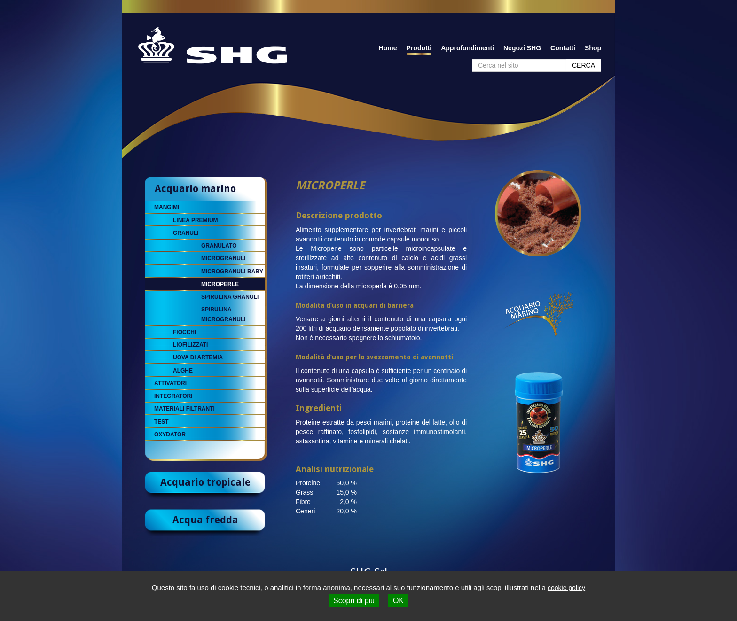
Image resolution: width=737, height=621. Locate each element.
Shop (593, 48)
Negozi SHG (522, 48)
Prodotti (419, 48)
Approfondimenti (467, 48)
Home (388, 48)
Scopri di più (354, 601)
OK (398, 601)
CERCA (583, 65)
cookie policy (566, 587)
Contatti (562, 48)
